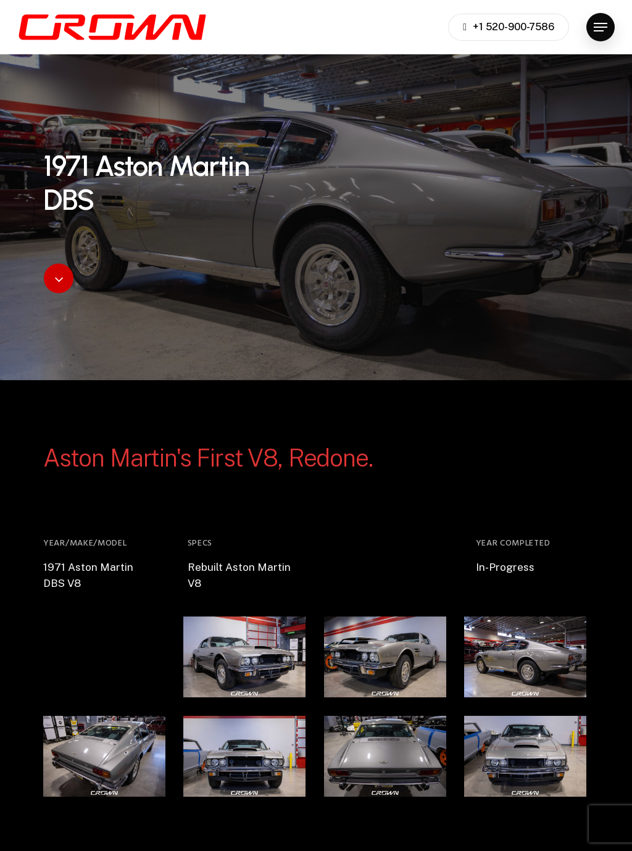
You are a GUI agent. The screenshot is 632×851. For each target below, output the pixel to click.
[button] (600, 27)
